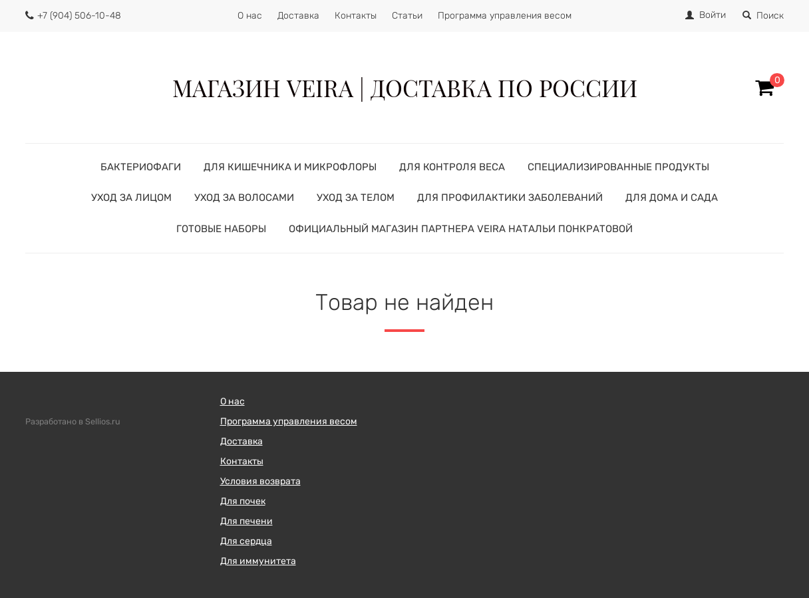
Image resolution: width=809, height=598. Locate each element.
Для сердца (246, 541)
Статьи (407, 15)
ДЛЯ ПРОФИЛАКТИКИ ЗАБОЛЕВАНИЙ (510, 198)
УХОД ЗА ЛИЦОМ (131, 198)
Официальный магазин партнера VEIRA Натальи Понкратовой (461, 229)
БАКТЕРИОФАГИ (140, 167)
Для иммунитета (258, 561)
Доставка (298, 15)
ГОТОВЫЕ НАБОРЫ (221, 229)
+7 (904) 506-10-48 (79, 15)
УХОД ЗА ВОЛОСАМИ (244, 198)
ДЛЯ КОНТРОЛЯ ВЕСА (452, 167)
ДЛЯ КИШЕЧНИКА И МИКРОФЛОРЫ (290, 167)
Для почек (242, 501)
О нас (250, 15)
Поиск (763, 15)
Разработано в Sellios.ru (72, 421)
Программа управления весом (504, 15)
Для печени (246, 521)
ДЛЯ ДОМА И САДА (671, 198)
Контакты (356, 15)
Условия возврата (260, 481)
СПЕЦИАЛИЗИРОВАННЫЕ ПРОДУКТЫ (618, 167)
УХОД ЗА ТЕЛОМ (356, 198)
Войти (712, 15)
